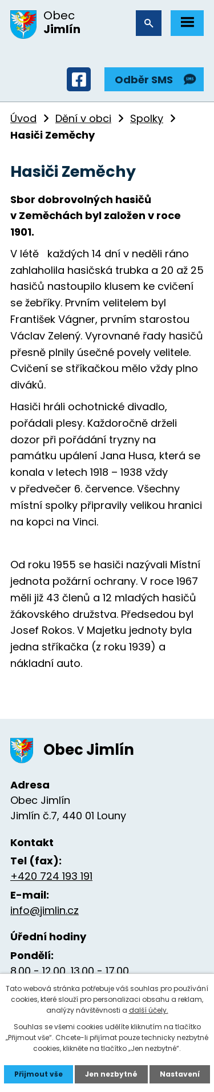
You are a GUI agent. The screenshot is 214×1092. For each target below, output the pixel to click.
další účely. (148, 1010)
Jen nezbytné (111, 1074)
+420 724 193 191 (51, 876)
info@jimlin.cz (44, 910)
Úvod (23, 118)
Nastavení (180, 1074)
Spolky (146, 118)
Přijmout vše (38, 1074)
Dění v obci (83, 118)
